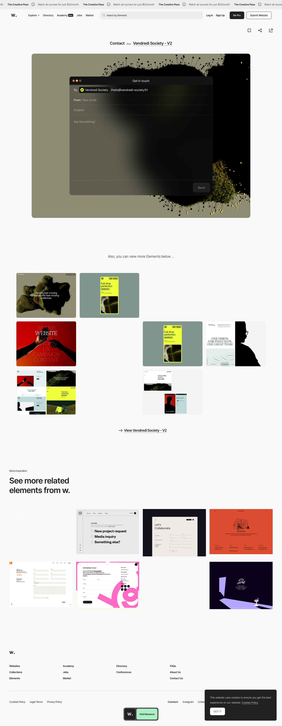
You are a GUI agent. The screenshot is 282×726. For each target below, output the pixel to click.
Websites (14, 665)
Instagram (188, 701)
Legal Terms (36, 701)
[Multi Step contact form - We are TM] (107, 531)
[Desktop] (46, 295)
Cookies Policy (17, 701)
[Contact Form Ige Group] (40, 584)
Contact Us (176, 678)
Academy (65, 15)
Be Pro (237, 15)
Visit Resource (146, 714)
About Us (175, 672)
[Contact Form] (174, 585)
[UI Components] (173, 295)
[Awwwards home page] (130, 714)
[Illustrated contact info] (241, 585)
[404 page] (109, 343)
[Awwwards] (14, 15)
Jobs (79, 15)
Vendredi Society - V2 (152, 43)
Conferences (123, 672)
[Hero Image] (236, 295)
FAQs (173, 665)
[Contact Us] (174, 532)
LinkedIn (202, 701)
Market (90, 15)
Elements (14, 678)
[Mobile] (109, 295)
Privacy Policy (54, 701)
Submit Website (259, 15)
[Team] (109, 392)
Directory (48, 15)
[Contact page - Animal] (241, 531)
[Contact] (40, 532)
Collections (15, 672)
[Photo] (46, 343)
